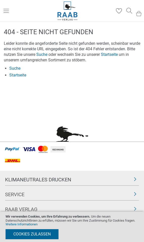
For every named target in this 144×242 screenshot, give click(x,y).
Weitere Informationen (22, 224)
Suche (41, 54)
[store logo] (67, 11)
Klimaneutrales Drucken (38, 180)
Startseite (109, 54)
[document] (72, 227)
